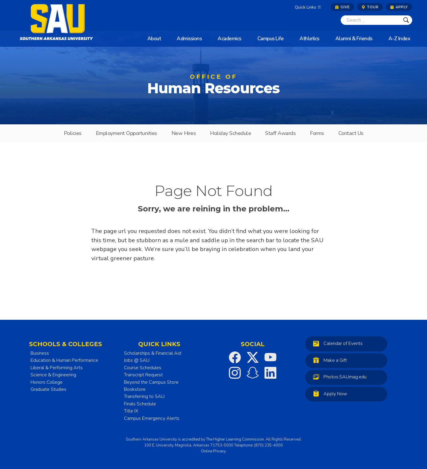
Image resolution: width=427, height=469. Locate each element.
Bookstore (135, 389)
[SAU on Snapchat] (252, 373)
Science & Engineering (53, 375)
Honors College (47, 382)
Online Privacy (213, 451)
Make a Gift (328, 360)
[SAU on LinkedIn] (270, 373)
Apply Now (328, 393)
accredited (191, 439)
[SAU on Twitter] (252, 357)
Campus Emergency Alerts (151, 418)
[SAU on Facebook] (234, 357)
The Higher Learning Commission (235, 439)
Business (40, 353)
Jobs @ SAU (136, 360)
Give (342, 7)
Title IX (131, 411)
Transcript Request (143, 375)
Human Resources (213, 86)
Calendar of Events (336, 343)
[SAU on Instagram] (234, 373)
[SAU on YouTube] (270, 357)
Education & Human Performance (64, 360)
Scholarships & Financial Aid (152, 353)
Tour (369, 7)
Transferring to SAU (144, 396)
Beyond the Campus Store (151, 382)
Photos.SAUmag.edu (338, 376)
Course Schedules (142, 367)
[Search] (370, 20)
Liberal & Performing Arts (57, 367)
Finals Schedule (140, 404)
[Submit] (406, 20)
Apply (399, 7)
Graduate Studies (48, 389)
